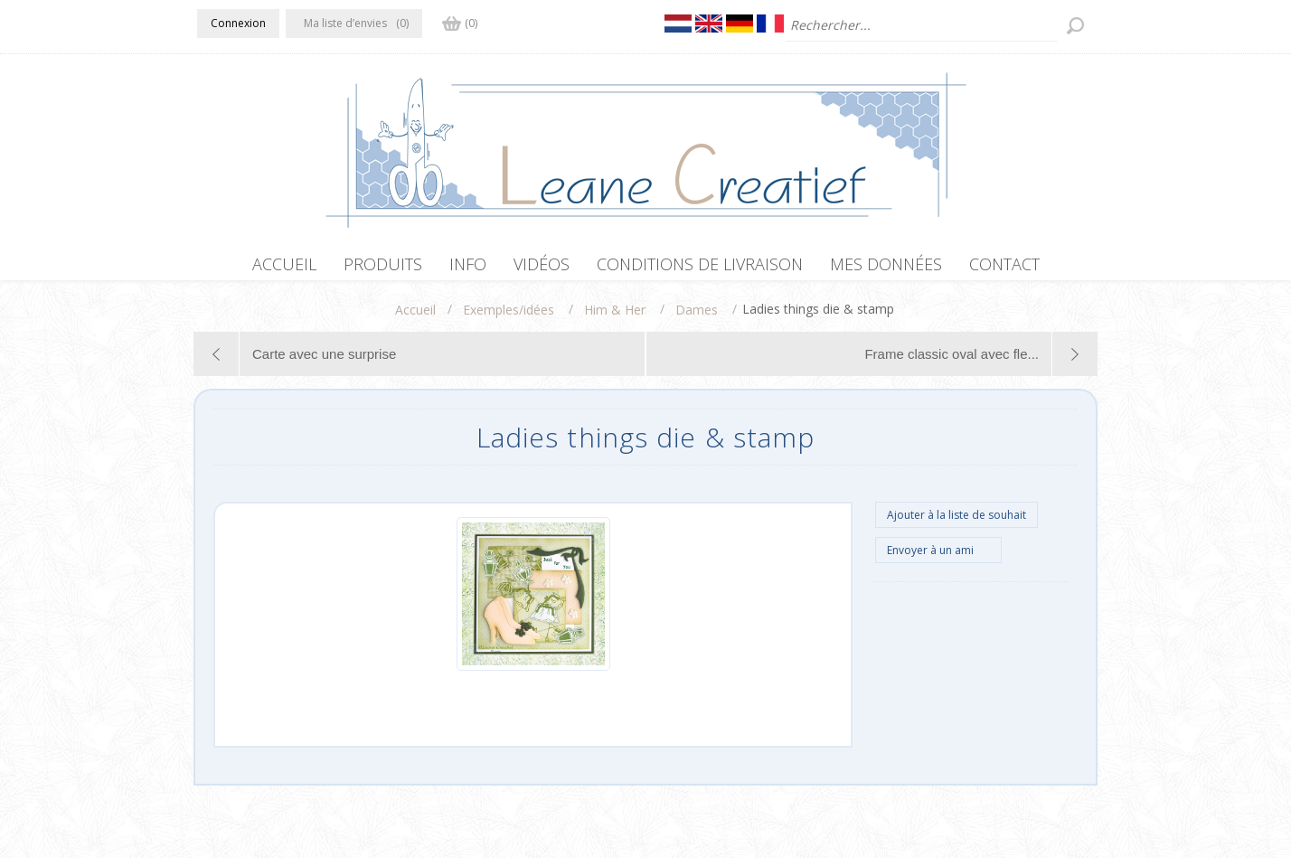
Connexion (238, 23)
